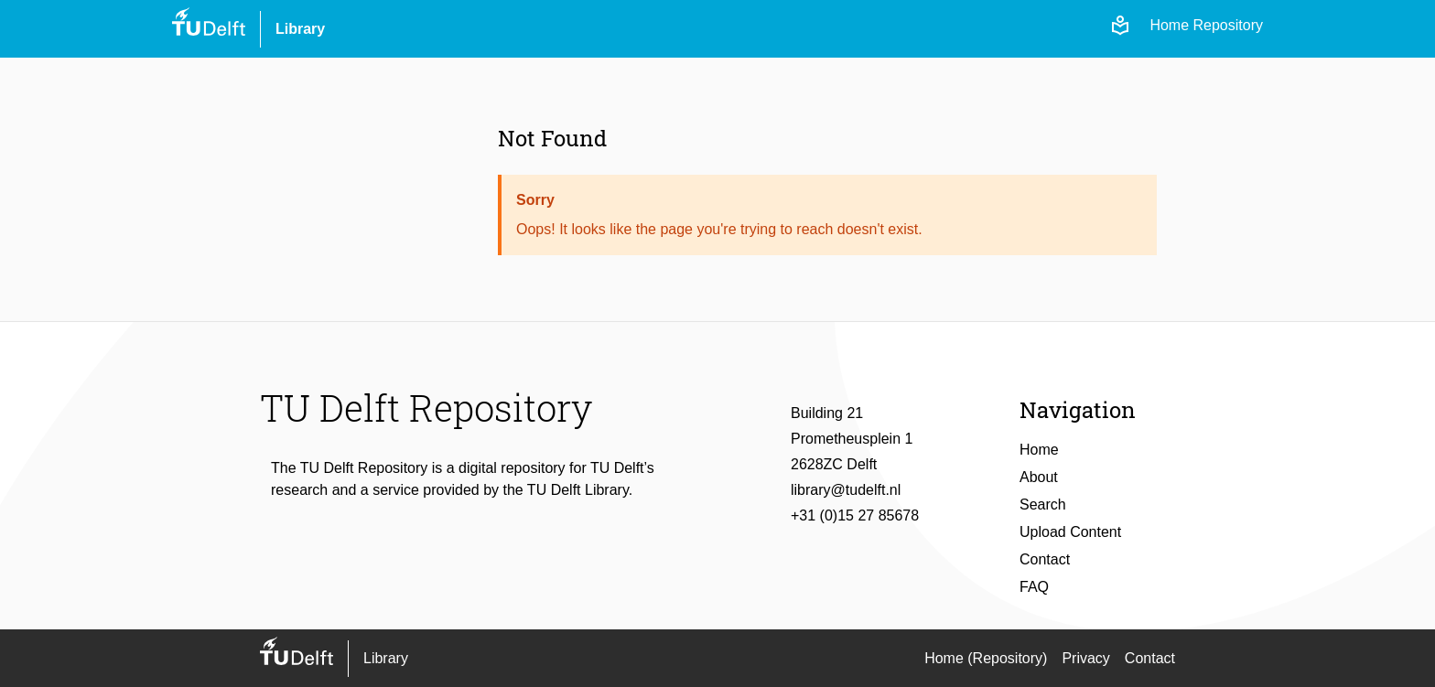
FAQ (1034, 587)
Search (1043, 504)
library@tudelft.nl (846, 490)
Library (300, 29)
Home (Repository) (985, 658)
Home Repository (1206, 25)
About (1039, 477)
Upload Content (1070, 532)
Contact (1045, 559)
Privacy (1085, 658)
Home (1039, 449)
